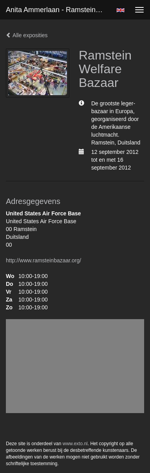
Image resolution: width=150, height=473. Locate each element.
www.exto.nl (75, 443)
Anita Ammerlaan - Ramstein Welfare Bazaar (57, 10)
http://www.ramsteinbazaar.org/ (43, 260)
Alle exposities (27, 35)
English (120, 10)
